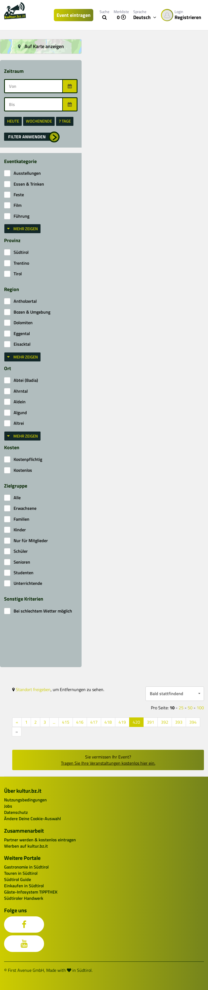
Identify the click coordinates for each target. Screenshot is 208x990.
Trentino (21, 263)
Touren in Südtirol (21, 873)
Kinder (20, 530)
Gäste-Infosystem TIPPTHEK (30, 892)
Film (17, 205)
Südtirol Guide (17, 879)
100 (200, 707)
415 (65, 722)
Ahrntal (21, 391)
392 (164, 722)
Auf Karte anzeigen (41, 46)
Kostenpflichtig (28, 459)
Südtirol (21, 252)
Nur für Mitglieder (31, 541)
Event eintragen (74, 15)
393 (178, 722)
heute (13, 121)
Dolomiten (23, 323)
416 (79, 722)
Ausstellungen (27, 173)
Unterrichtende (28, 583)
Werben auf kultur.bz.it (26, 846)
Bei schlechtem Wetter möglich (43, 611)
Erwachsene (25, 508)
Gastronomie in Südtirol (26, 867)
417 (94, 722)
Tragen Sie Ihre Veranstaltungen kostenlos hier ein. (108, 763)
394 (193, 722)
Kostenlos (23, 470)
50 (190, 707)
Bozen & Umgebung (32, 312)
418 (108, 722)
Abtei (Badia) (26, 380)
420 (136, 722)
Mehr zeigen (22, 229)
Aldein (20, 402)
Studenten (23, 573)
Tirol (18, 274)
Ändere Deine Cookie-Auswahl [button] (32, 818)
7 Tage (65, 121)
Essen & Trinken (29, 184)
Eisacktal (22, 344)
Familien (21, 519)
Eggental (22, 333)
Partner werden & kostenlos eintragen (40, 839)
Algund (20, 413)
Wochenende (39, 121)
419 (122, 722)
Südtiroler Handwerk (23, 898)
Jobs (8, 806)
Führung (21, 216)
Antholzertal (25, 301)
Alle (17, 498)
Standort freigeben (33, 689)
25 (181, 707)
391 (150, 722)
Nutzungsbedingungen (25, 800)
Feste (19, 195)
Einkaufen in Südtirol (24, 885)
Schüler (21, 551)
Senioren (22, 562)
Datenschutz (16, 812)
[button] (32, 137)
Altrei (19, 423)
